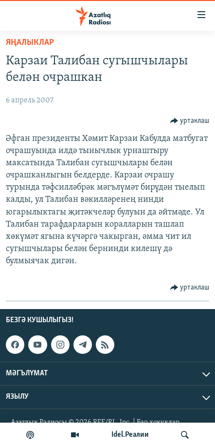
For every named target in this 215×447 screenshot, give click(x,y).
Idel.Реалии (130, 435)
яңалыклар (30, 42)
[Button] (190, 121)
